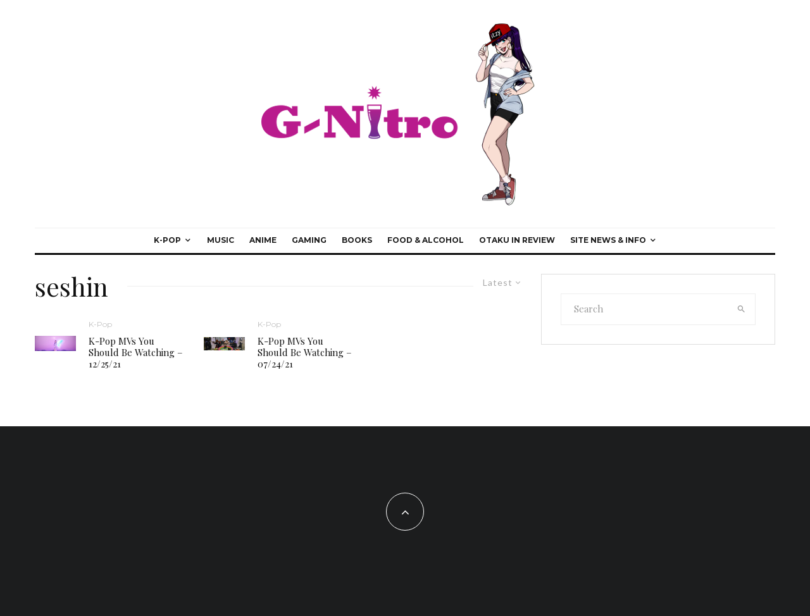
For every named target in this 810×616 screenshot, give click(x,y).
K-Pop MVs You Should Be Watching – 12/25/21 (136, 352)
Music (220, 240)
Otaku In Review (517, 240)
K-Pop (167, 240)
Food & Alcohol (425, 240)
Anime (263, 240)
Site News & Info (608, 240)
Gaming (309, 240)
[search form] (644, 309)
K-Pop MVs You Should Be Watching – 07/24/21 (305, 352)
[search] (741, 309)
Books (357, 240)
